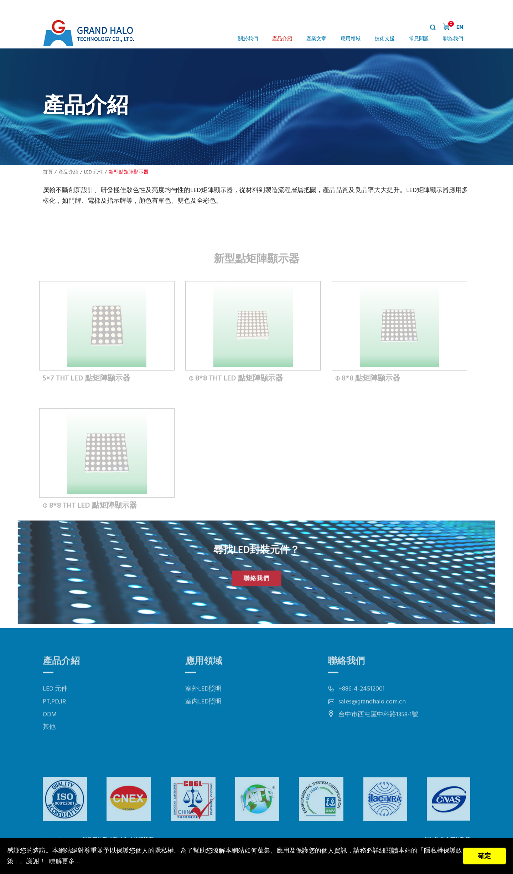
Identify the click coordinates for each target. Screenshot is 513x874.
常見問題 (419, 39)
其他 (49, 743)
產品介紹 (282, 39)
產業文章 (316, 39)
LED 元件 (93, 172)
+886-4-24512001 (361, 705)
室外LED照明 (203, 705)
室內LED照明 (203, 718)
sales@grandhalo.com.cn (372, 718)
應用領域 (351, 39)
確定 (484, 855)
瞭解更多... (64, 861)
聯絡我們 (453, 39)
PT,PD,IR (54, 718)
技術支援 (385, 39)
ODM (50, 730)
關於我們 (248, 39)
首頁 (48, 172)
